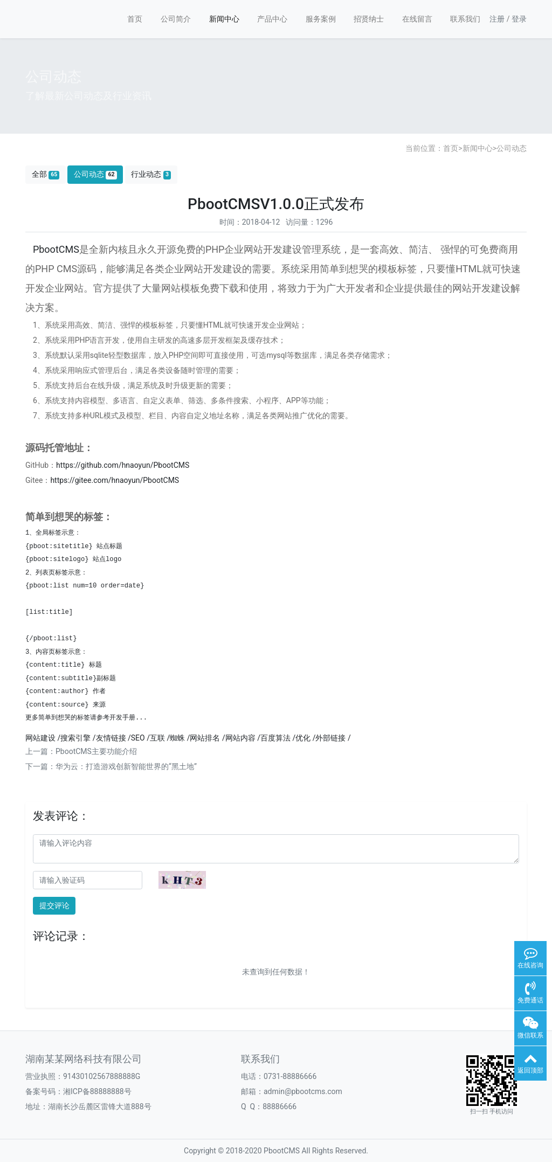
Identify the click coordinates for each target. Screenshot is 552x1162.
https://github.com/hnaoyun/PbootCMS (122, 465)
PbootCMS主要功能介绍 (96, 751)
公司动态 (511, 148)
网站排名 (205, 738)
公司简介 (176, 19)
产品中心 (272, 19)
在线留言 (417, 19)
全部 (46, 174)
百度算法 (275, 738)
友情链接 (111, 738)
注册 (497, 19)
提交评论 (54, 905)
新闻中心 (224, 19)
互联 (157, 738)
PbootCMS (56, 249)
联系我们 (465, 19)
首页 (134, 19)
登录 (519, 19)
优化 (302, 738)
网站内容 (240, 738)
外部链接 (330, 738)
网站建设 (40, 738)
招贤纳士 (369, 19)
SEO (138, 738)
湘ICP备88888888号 (97, 1091)
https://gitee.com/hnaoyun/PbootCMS (114, 480)
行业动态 (151, 174)
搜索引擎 (75, 738)
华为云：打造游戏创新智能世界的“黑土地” (126, 766)
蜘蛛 (177, 738)
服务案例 (321, 19)
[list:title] (49, 612)
